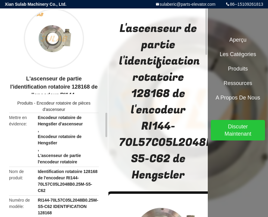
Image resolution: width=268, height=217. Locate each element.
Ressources (237, 83)
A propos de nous (238, 98)
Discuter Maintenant (237, 130)
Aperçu (237, 40)
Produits (25, 103)
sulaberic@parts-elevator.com (187, 4)
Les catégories (238, 54)
